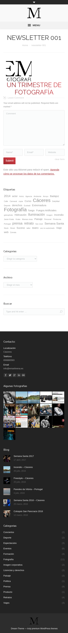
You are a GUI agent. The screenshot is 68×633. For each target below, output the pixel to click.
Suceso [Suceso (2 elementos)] (21, 228)
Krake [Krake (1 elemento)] (18, 219)
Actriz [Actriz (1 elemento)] (21, 196)
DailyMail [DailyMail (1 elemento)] (55, 201)
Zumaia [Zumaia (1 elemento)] (13, 232)
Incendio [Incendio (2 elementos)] (59, 214)
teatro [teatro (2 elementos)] (35, 228)
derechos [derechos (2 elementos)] (17, 205)
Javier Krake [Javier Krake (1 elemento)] (9, 219)
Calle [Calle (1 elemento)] (6, 201)
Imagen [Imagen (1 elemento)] (50, 215)
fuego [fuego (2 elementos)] (31, 210)
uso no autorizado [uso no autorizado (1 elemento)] (47, 228)
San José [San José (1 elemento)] (39, 224)
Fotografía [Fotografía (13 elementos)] (15, 209)
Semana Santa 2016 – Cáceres (29, 500)
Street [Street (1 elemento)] (12, 228)
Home (25, 45)
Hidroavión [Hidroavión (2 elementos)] (20, 214)
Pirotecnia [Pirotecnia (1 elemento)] (57, 219)
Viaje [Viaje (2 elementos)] (59, 228)
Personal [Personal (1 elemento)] (47, 219)
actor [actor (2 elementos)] (15, 196)
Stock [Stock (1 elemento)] (6, 228)
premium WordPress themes (45, 628)
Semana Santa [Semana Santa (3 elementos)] (54, 223)
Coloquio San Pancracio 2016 (28, 511)
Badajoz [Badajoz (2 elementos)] (54, 196)
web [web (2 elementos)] (6, 232)
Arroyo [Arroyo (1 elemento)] (45, 196)
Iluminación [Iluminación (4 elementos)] (36, 214)
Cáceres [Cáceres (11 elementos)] (41, 200)
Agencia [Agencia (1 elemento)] (28, 196)
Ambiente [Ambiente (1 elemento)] (37, 196)
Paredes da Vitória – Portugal (28, 489)
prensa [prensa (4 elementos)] (17, 223)
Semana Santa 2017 (24, 456)
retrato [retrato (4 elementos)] (29, 223)
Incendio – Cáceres (23, 467)
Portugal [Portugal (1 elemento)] (7, 224)
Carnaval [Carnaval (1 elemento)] (13, 201)
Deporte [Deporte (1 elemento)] (7, 205)
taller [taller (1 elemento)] (29, 228)
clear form (60, 159)
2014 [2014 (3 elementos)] (7, 196)
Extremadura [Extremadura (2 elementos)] (39, 205)
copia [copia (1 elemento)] (21, 201)
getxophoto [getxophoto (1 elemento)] (8, 215)
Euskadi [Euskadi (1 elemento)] (27, 205)
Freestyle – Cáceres (23, 478)
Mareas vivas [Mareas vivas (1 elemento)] (27, 219)
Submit (9, 160)
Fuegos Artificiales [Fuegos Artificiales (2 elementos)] (46, 210)
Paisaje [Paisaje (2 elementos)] (38, 219)
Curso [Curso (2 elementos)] (28, 201)
